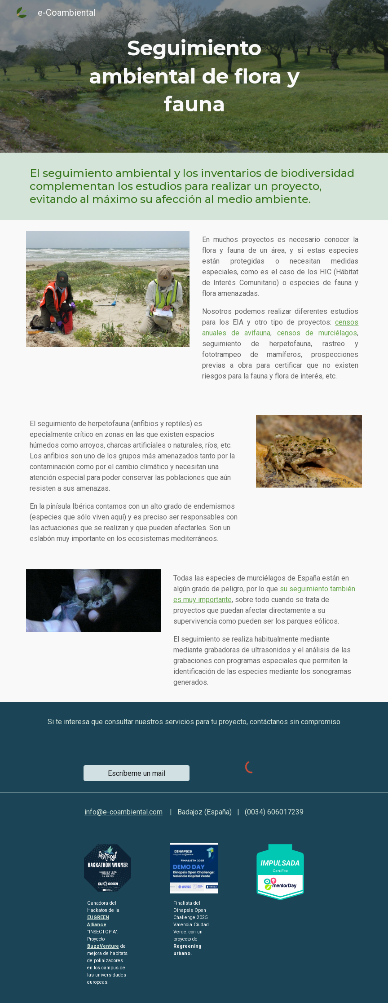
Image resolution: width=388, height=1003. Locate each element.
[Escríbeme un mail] (137, 773)
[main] (194, 76)
